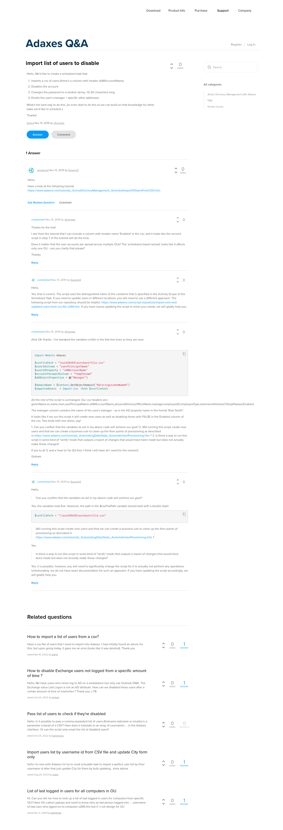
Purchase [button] (201, 10)
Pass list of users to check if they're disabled (66, 713)
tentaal (55, 697)
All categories (212, 84)
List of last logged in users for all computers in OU (71, 791)
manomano (58, 736)
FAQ (210, 100)
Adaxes (39, 11)
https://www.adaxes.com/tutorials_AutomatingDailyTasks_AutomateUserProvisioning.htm (92, 435)
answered (43, 170)
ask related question (41, 203)
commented (38, 220)
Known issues (216, 107)
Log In (251, 44)
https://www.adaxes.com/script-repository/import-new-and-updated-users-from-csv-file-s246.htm (104, 304)
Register (236, 44)
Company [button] (244, 10)
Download (153, 10)
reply (34, 263)
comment (63, 134)
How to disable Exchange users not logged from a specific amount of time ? (86, 673)
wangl (55, 654)
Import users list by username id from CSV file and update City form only (87, 755)
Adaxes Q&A (57, 43)
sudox (55, 774)
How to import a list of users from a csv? (63, 636)
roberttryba (55, 812)
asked (30, 123)
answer (38, 134)
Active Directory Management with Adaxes (232, 94)
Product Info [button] (176, 10)
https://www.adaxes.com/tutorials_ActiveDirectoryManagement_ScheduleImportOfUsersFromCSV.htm (94, 190)
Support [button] (223, 10)
